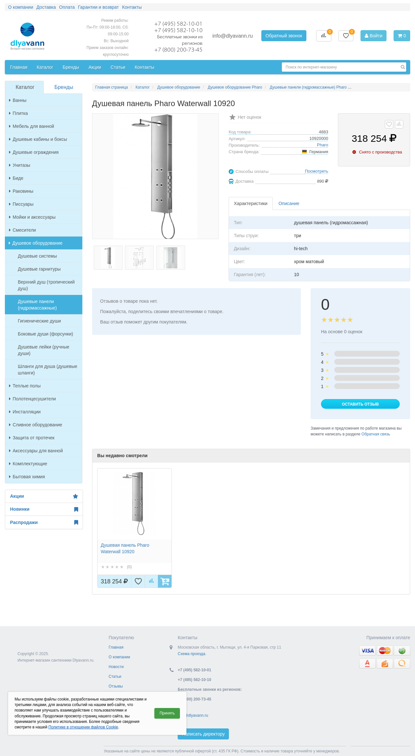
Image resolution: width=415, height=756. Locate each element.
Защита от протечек (31, 437)
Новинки (44, 509)
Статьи (115, 676)
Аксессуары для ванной (36, 450)
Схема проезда (191, 654)
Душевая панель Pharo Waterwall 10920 (125, 548)
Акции (44, 496)
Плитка (18, 113)
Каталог (25, 87)
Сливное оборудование (35, 424)
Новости (116, 667)
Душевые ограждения (34, 152)
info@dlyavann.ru (232, 36)
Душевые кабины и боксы (38, 139)
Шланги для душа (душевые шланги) (47, 369)
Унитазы (19, 165)
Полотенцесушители (32, 398)
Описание (289, 203)
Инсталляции (25, 411)
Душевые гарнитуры (39, 269)
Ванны (18, 100)
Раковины (21, 191)
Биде (16, 178)
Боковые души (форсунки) (45, 333)
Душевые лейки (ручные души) (43, 350)
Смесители (22, 230)
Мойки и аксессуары (32, 217)
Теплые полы (25, 385)
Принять (167, 713)
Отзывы (116, 686)
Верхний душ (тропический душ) (46, 285)
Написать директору (203, 734)
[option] (134, 528)
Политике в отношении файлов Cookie (83, 727)
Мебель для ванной (31, 126)
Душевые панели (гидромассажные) (37, 305)
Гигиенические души (39, 320)
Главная (116, 647)
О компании (119, 657)
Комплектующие (28, 463)
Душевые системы (37, 256)
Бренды (63, 87)
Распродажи (44, 522)
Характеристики (250, 203)
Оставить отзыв (360, 404)
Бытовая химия (27, 476)
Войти (373, 35)
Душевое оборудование (36, 243)
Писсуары (21, 204)
